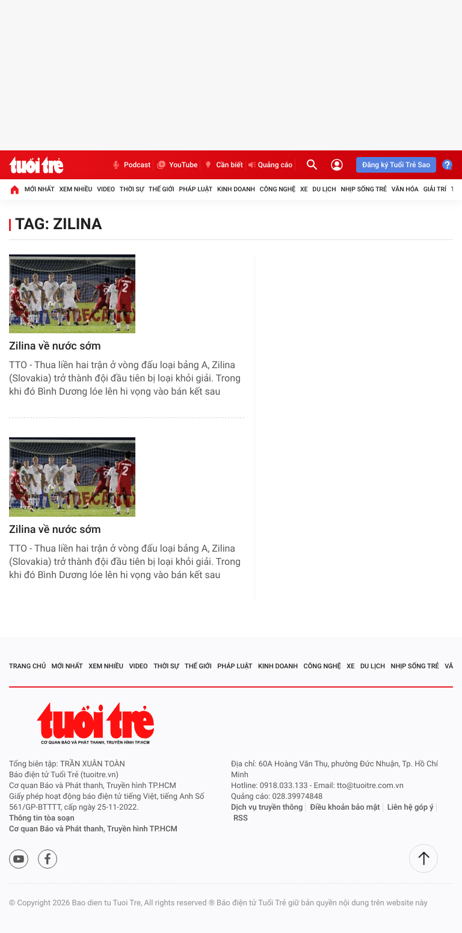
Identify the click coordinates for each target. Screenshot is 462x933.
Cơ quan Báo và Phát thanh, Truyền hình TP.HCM (93, 829)
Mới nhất (40, 189)
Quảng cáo (270, 165)
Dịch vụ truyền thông (267, 807)
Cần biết (222, 164)
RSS (240, 818)
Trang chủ (27, 666)
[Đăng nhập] (337, 165)
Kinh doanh (236, 189)
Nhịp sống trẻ (363, 189)
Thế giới (161, 189)
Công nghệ (277, 189)
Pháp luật (196, 189)
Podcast (130, 164)
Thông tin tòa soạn (42, 818)
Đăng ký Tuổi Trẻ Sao (396, 165)
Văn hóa (405, 189)
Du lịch (324, 189)
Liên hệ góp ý (410, 807)
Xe (304, 189)
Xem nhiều (75, 189)
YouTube (176, 164)
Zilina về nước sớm (55, 346)
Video (106, 189)
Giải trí (435, 189)
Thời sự (132, 189)
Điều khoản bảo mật (345, 807)
